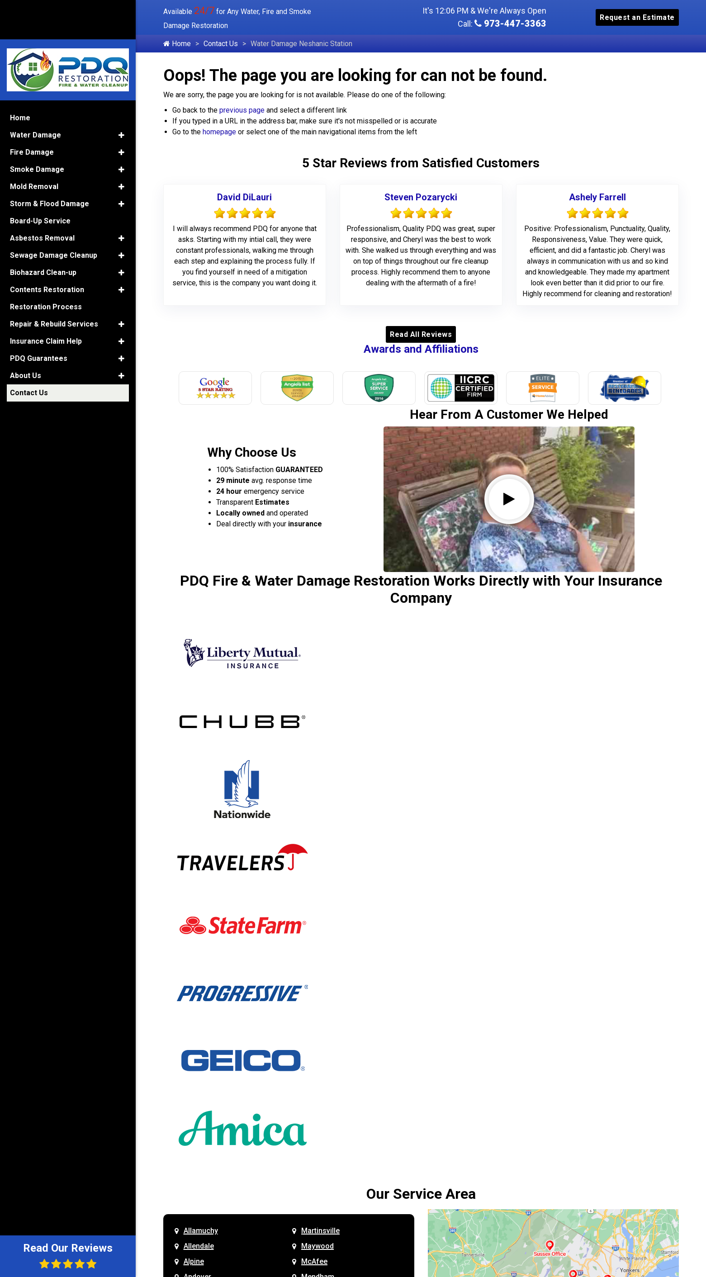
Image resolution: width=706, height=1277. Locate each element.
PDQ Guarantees (38, 316)
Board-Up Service (40, 179)
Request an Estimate (637, 17)
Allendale (199, 1246)
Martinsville (320, 1230)
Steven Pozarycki (420, 197)
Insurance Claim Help (46, 299)
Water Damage (35, 93)
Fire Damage (32, 110)
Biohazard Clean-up (43, 231)
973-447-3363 (510, 23)
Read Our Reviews (68, 1255)
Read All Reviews (421, 334)
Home (177, 43)
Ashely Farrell (597, 197)
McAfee (314, 1261)
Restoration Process (46, 265)
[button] (121, 93)
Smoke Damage (37, 127)
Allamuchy (201, 1230)
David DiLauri (244, 197)
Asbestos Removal (42, 196)
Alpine (194, 1261)
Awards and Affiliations (421, 349)
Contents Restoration (47, 248)
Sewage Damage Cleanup (53, 213)
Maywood (317, 1246)
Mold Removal (34, 145)
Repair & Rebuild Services (54, 282)
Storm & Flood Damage (49, 162)
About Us (25, 334)
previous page (242, 110)
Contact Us (221, 43)
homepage (219, 132)
